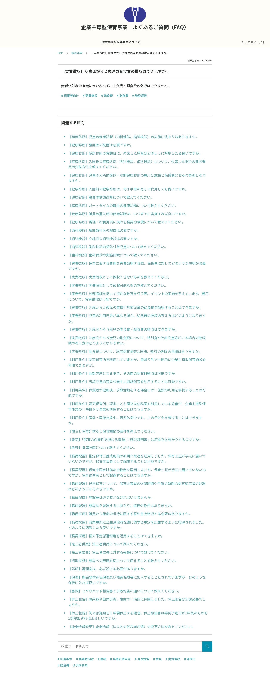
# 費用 (157, 659)
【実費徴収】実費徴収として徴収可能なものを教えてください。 (118, 285)
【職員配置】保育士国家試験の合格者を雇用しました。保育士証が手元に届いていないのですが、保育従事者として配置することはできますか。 (137, 472)
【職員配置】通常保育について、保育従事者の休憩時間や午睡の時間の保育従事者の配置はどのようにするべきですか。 (137, 486)
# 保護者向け (70, 95)
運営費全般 (125, 42)
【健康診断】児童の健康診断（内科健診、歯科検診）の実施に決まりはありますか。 (133, 136)
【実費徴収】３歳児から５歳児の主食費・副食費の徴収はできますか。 (123, 329)
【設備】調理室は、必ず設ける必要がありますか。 (107, 568)
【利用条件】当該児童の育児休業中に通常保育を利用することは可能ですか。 (128, 381)
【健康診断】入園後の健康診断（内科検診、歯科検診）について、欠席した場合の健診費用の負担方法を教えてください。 (137, 164)
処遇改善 (146, 42)
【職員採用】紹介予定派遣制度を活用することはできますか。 (116, 535)
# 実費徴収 (90, 95)
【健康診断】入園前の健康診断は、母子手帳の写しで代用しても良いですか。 (128, 189)
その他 (204, 42)
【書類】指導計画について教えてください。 (102, 447)
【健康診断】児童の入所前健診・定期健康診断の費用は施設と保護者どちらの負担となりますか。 (137, 178)
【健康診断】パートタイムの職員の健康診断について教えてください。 (123, 205)
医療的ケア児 (167, 42)
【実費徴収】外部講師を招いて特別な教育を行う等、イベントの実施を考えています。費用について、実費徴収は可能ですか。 (138, 296)
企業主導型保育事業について (74, 42)
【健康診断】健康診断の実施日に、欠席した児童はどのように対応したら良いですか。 (135, 153)
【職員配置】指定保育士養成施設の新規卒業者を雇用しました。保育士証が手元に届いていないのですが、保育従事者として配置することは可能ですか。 (137, 458)
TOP (60, 53)
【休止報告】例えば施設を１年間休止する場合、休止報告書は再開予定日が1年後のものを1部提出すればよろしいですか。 (138, 615)
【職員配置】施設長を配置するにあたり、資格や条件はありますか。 (121, 505)
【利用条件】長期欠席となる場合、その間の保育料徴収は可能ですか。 (123, 373)
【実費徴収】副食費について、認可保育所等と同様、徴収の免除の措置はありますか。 (135, 351)
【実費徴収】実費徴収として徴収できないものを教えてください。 (119, 277)
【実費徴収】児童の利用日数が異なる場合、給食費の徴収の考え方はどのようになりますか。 (137, 318)
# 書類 (102, 659)
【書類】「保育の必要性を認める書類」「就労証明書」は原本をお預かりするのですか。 (135, 439)
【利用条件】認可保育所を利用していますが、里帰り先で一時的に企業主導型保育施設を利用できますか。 (137, 362)
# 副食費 (122, 95)
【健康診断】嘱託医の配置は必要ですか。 (100, 144)
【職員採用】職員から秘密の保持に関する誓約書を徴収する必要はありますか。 (130, 513)
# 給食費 (107, 95)
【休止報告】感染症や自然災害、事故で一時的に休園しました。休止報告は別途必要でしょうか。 (137, 601)
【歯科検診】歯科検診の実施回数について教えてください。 (114, 255)
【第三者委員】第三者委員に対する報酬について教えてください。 (119, 552)
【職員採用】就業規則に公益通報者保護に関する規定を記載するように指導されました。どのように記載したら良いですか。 (137, 524)
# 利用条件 (65, 659)
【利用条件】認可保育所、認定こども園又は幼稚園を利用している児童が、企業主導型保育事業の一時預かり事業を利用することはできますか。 (137, 406)
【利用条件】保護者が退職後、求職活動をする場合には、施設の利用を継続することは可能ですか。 (137, 392)
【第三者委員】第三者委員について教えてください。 (109, 544)
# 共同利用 (80, 665)
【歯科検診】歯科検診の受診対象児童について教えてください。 (118, 246)
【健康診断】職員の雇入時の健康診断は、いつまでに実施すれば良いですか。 (128, 213)
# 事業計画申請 (120, 659)
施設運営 (106, 42)
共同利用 (188, 42)
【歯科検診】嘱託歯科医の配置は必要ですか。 (104, 230)
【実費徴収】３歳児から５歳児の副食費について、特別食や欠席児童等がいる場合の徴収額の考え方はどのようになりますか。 (137, 340)
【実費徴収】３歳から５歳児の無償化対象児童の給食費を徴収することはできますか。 (135, 307)
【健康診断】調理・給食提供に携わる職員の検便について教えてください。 (126, 221)
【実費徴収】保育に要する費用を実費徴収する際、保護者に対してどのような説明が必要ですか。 (137, 266)
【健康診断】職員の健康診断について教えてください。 (111, 197)
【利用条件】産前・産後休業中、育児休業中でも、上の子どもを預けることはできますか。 (135, 420)
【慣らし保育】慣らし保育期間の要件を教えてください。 (112, 431)
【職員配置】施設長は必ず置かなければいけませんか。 (111, 497)
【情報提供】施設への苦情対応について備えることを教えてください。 (123, 560)
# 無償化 (190, 659)
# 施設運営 (139, 95)
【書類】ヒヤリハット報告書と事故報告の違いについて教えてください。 (124, 590)
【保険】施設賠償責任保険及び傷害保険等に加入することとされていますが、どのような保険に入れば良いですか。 (137, 580)
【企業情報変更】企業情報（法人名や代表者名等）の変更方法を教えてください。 (131, 626)
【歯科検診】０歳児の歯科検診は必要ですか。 (104, 238)
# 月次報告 (142, 659)
